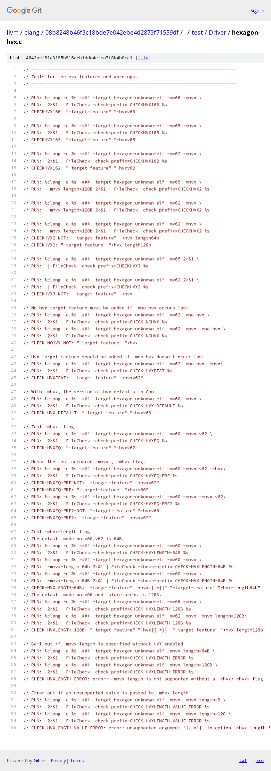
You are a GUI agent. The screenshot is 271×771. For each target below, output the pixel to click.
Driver (217, 32)
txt (243, 760)
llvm (13, 32)
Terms (77, 760)
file (143, 58)
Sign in (257, 10)
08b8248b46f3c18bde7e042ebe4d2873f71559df (112, 32)
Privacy (58, 760)
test (197, 32)
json (259, 760)
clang (32, 32)
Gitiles (40, 760)
